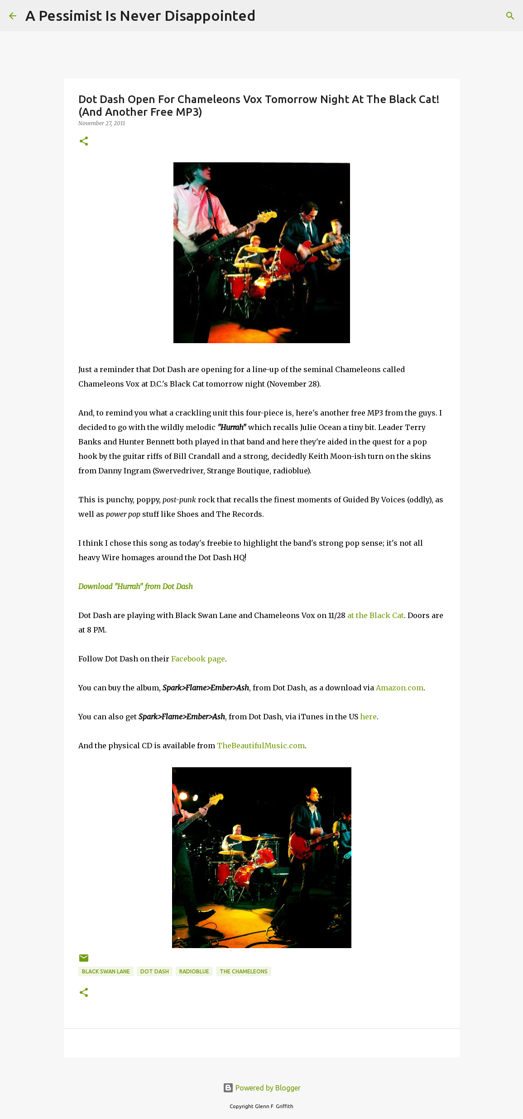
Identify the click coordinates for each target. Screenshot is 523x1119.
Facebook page (198, 658)
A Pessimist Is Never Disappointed (140, 15)
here (368, 716)
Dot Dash (154, 971)
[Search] (268, 16)
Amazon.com (399, 687)
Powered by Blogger (262, 1088)
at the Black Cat (375, 615)
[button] (83, 142)
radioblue (194, 971)
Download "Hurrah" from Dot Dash (135, 586)
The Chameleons (244, 971)
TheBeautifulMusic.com (261, 745)
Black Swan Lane (106, 971)
